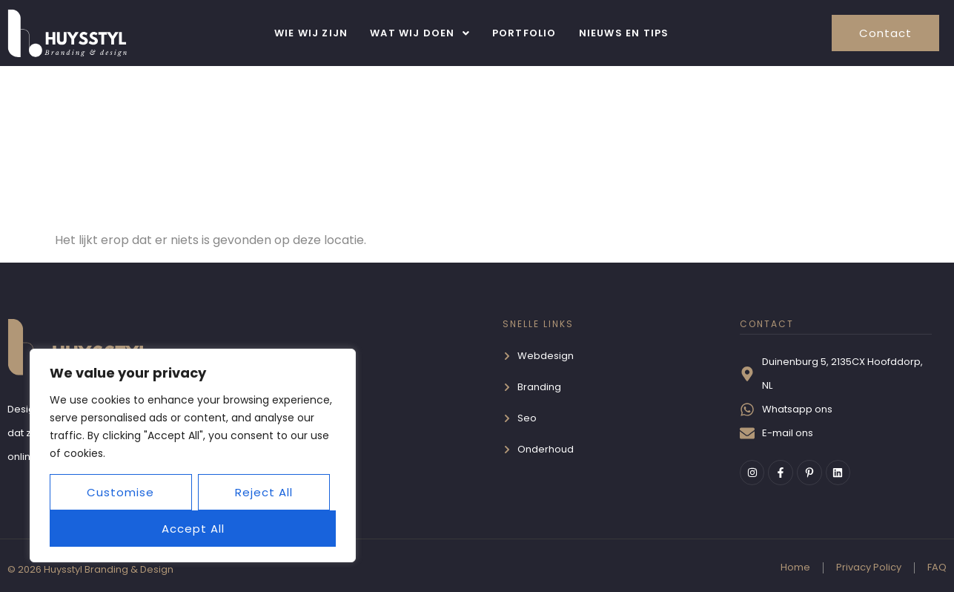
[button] (420, 33)
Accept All (193, 528)
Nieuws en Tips (624, 33)
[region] (193, 455)
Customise (120, 492)
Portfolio (524, 33)
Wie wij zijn (311, 33)
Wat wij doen (420, 33)
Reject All (264, 492)
